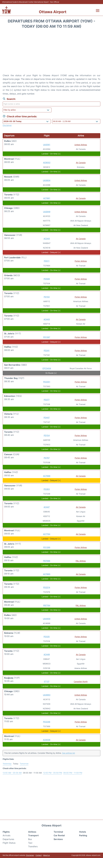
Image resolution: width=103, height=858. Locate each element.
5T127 (46, 681)
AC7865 (46, 574)
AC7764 (46, 534)
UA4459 (46, 619)
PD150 (47, 297)
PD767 (47, 458)
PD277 (46, 400)
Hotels (82, 831)
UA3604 (46, 180)
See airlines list (68, 753)
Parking (83, 835)
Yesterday (7, 763)
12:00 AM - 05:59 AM (12, 773)
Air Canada (81, 162)
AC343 (47, 238)
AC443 (47, 319)
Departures (8, 839)
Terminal (58, 831)
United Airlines (80, 145)
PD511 (46, 261)
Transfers (33, 846)
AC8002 (46, 162)
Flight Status (9, 842)
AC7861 (46, 198)
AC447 (47, 507)
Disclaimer (30, 855)
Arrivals (6, 835)
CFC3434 (46, 368)
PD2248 (46, 722)
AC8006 (46, 740)
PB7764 (46, 605)
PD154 (47, 435)
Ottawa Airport (52, 12)
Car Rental (59, 835)
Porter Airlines (81, 261)
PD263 (47, 489)
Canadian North (81, 681)
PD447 (47, 417)
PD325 (47, 636)
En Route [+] (51, 373)
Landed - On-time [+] (51, 154)
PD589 (47, 279)
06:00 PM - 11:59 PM (72, 773)
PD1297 (46, 337)
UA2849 (46, 212)
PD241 (46, 350)
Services (58, 839)
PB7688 (46, 561)
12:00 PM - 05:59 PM (52, 773)
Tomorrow (24, 763)
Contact (39, 855)
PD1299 (46, 547)
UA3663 (46, 695)
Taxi (30, 842)
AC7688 (46, 476)
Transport (33, 835)
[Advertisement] (51, 52)
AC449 (47, 654)
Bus (30, 839)
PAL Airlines (81, 561)
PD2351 (46, 382)
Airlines (32, 831)
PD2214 (46, 587)
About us (46, 855)
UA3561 (46, 145)
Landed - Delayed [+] (51, 252)
